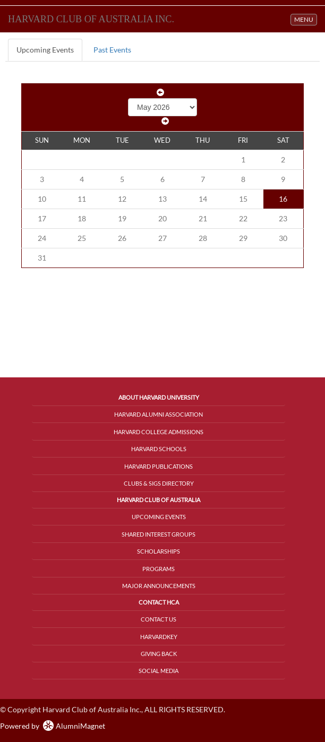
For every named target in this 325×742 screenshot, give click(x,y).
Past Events (112, 49)
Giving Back (159, 653)
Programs (158, 568)
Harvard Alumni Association (158, 414)
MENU (305, 18)
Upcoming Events (45, 49)
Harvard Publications (158, 466)
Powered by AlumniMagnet (52, 725)
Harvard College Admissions (158, 431)
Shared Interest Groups (158, 534)
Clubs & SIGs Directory (159, 483)
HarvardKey (158, 636)
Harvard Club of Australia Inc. (91, 19)
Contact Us (158, 619)
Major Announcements (158, 585)
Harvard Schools (158, 448)
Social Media (158, 670)
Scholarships (158, 551)
